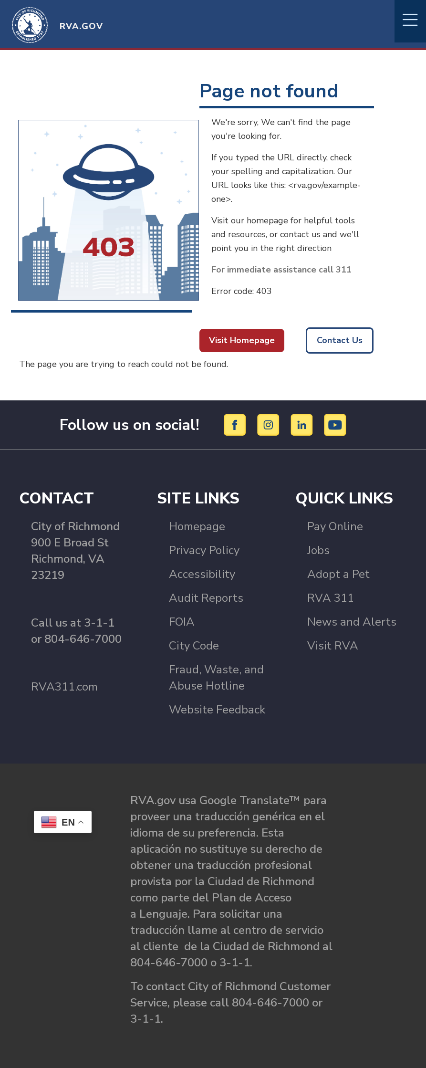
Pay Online (335, 526)
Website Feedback (217, 709)
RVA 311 (330, 598)
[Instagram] (270, 424)
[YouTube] (335, 424)
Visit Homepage (242, 340)
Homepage (197, 526)
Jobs (318, 550)
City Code (194, 645)
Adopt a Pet (338, 574)
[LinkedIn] (303, 424)
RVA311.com (64, 686)
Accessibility (202, 574)
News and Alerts (351, 621)
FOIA (182, 621)
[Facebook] (236, 424)
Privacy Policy (204, 550)
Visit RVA (332, 645)
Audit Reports (206, 598)
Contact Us (340, 340)
